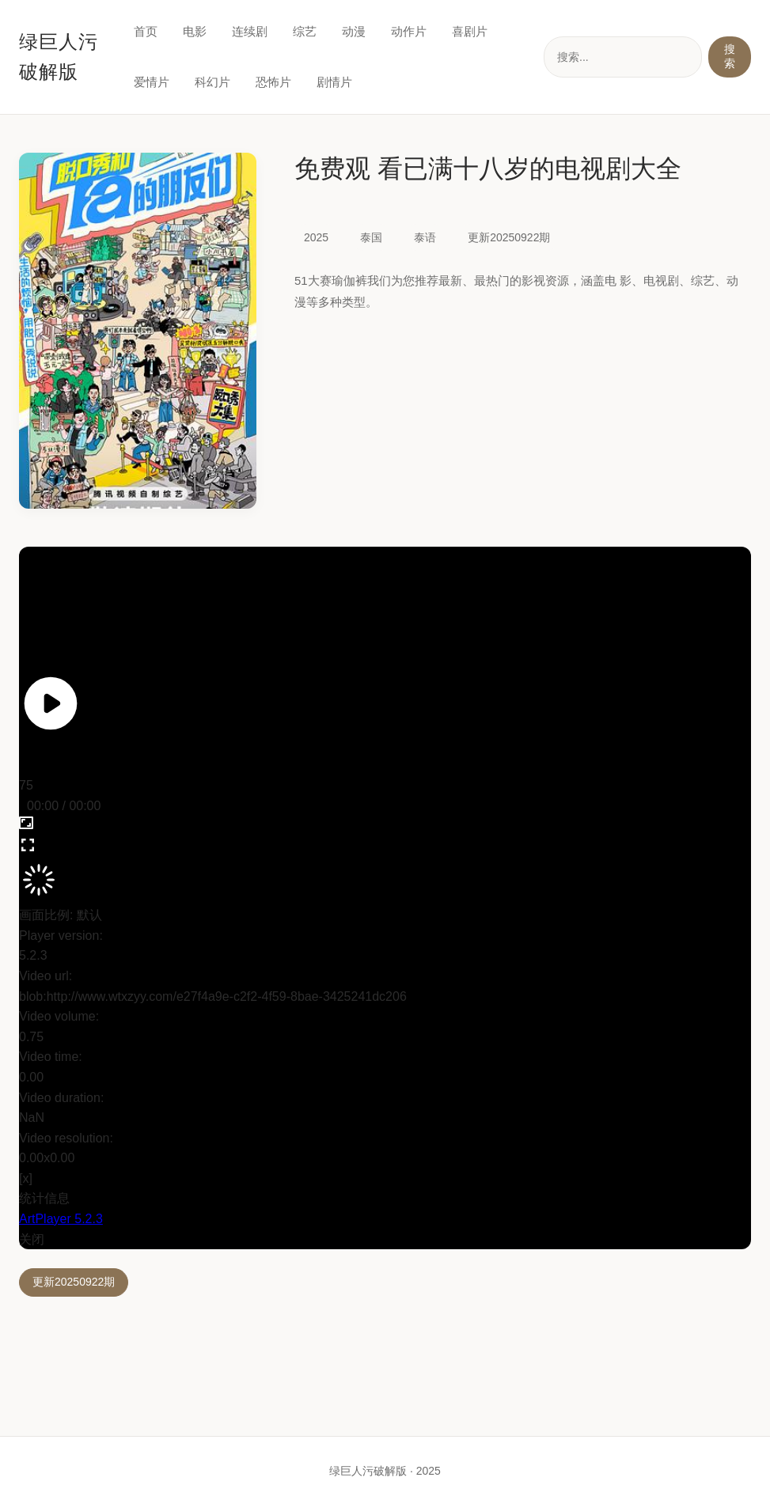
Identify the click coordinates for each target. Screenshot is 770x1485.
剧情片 (334, 82)
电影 (195, 31)
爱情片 (151, 82)
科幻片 (212, 82)
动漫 (354, 31)
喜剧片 (469, 31)
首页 (145, 31)
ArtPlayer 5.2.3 (61, 1219)
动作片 (409, 31)
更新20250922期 (73, 1281)
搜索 (729, 56)
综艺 (305, 31)
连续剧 (249, 31)
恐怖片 (273, 82)
